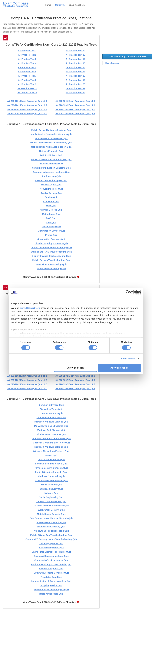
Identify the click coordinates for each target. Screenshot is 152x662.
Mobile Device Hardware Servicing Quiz (51, 130)
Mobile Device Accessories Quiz (51, 138)
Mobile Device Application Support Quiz (51, 147)
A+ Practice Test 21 (75, 88)
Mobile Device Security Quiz (51, 514)
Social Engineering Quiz (51, 497)
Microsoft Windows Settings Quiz (51, 447)
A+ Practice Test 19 (75, 80)
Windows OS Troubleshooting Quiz (51, 531)
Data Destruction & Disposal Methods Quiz (51, 518)
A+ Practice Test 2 (27, 55)
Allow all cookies (119, 367)
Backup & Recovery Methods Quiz (51, 556)
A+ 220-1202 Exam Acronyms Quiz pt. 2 (27, 380)
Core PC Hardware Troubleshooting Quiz (51, 247)
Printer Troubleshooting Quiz (51, 268)
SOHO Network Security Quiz (51, 522)
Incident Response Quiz (51, 568)
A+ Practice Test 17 (75, 71)
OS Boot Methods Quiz (51, 413)
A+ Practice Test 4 (27, 63)
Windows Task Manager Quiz (51, 430)
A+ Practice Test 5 (27, 67)
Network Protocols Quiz (51, 151)
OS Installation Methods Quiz (51, 417)
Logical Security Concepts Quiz (51, 472)
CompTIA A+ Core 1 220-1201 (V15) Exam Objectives (49, 277)
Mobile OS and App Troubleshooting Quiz (51, 535)
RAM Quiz (51, 205)
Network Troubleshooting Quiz (51, 264)
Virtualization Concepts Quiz (51, 239)
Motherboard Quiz (51, 214)
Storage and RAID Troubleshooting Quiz (51, 252)
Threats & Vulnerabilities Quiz (51, 501)
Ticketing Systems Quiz (51, 543)
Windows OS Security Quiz (51, 476)
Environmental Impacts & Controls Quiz (51, 564)
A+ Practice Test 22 (75, 92)
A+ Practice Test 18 (75, 76)
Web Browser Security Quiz (51, 526)
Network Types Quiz (51, 184)
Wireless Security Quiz (51, 489)
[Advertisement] (52, 634)
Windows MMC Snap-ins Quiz (51, 434)
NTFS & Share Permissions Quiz (51, 480)
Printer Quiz (51, 235)
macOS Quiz (51, 455)
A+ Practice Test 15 (75, 63)
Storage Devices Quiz (51, 210)
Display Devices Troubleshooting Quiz (51, 256)
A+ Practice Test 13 (75, 55)
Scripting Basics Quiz (51, 585)
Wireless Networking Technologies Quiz (51, 159)
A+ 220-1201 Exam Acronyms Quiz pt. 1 (27, 101)
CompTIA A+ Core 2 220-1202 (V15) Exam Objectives (49, 602)
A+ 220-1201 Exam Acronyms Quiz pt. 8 (75, 113)
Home (48, 5)
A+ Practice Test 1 (27, 50)
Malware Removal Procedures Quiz (51, 505)
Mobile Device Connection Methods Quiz (51, 134)
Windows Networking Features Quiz (51, 451)
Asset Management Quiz (51, 547)
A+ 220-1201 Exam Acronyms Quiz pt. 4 (27, 113)
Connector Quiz (51, 201)
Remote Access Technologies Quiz (51, 589)
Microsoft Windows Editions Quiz (51, 422)
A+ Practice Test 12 (75, 50)
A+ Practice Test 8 (27, 80)
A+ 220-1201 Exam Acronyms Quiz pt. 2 (27, 105)
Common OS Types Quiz (51, 405)
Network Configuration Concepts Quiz (51, 168)
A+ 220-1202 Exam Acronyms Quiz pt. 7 (75, 384)
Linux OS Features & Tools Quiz (51, 464)
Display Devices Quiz (51, 193)
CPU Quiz (51, 222)
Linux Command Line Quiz (51, 459)
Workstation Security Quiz (51, 510)
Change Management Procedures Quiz (51, 552)
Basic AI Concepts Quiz (51, 594)
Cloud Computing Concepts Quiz (51, 243)
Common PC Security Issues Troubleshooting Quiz (51, 539)
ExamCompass (112, 63)
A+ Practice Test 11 (27, 92)
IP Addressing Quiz (51, 176)
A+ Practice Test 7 (27, 76)
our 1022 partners (30, 308)
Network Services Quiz (51, 163)
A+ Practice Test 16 (75, 67)
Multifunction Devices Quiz (51, 231)
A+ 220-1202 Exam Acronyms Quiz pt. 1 (27, 376)
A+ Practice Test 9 (27, 84)
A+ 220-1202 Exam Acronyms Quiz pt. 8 (75, 388)
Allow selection (75, 367)
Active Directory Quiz (51, 484)
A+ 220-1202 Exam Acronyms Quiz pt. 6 (75, 380)
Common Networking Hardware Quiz (51, 172)
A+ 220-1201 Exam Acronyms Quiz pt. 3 (27, 109)
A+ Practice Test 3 (27, 59)
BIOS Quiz (51, 218)
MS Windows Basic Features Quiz (51, 426)
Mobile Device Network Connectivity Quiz (51, 142)
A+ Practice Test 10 (27, 88)
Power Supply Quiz (51, 226)
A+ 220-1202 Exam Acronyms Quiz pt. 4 (27, 388)
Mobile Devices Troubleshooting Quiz (51, 260)
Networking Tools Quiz (51, 189)
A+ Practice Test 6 (27, 71)
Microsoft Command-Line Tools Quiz (51, 443)
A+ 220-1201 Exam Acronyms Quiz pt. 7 (75, 109)
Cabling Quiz (51, 197)
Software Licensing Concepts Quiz (51, 573)
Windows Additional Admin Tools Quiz (51, 438)
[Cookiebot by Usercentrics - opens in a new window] (128, 292)
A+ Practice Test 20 (75, 84)
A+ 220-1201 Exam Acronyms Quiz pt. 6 (75, 105)
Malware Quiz (51, 493)
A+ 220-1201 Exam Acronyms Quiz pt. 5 (75, 101)
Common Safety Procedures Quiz (51, 560)
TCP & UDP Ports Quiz (51, 155)
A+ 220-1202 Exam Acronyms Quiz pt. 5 (75, 376)
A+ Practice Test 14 (75, 59)
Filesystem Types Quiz (51, 409)
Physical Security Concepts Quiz (51, 468)
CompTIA (60, 5)
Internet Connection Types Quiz (51, 180)
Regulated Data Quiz (51, 577)
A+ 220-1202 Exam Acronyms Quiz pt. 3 (27, 384)
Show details (128, 358)
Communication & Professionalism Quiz (51, 581)
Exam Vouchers (77, 5)
